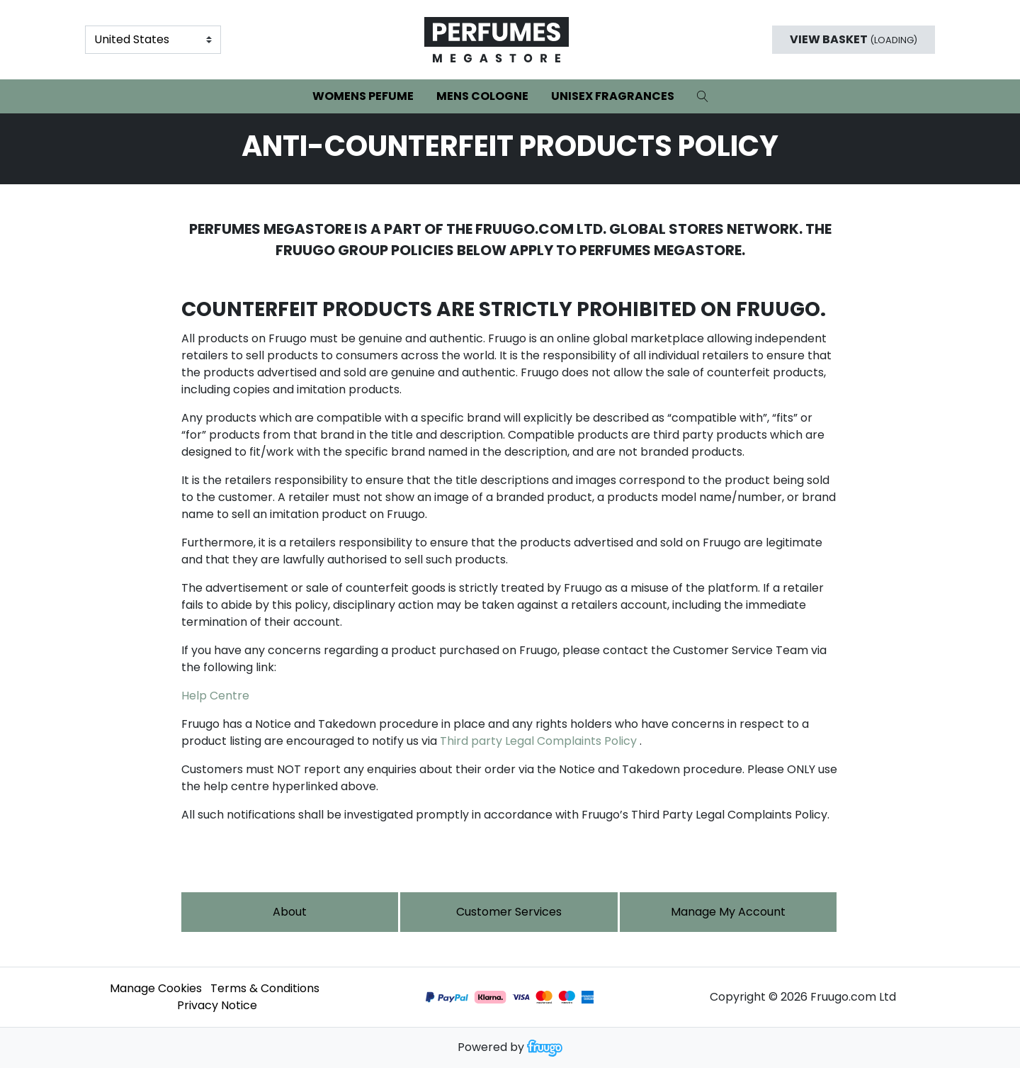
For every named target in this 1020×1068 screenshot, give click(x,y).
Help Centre (215, 695)
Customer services (509, 912)
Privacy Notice (217, 1005)
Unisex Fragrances (612, 96)
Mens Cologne (482, 96)
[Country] (153, 40)
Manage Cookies (156, 988)
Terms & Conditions (264, 988)
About (290, 912)
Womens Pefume (363, 96)
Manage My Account (728, 912)
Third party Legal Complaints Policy (538, 741)
